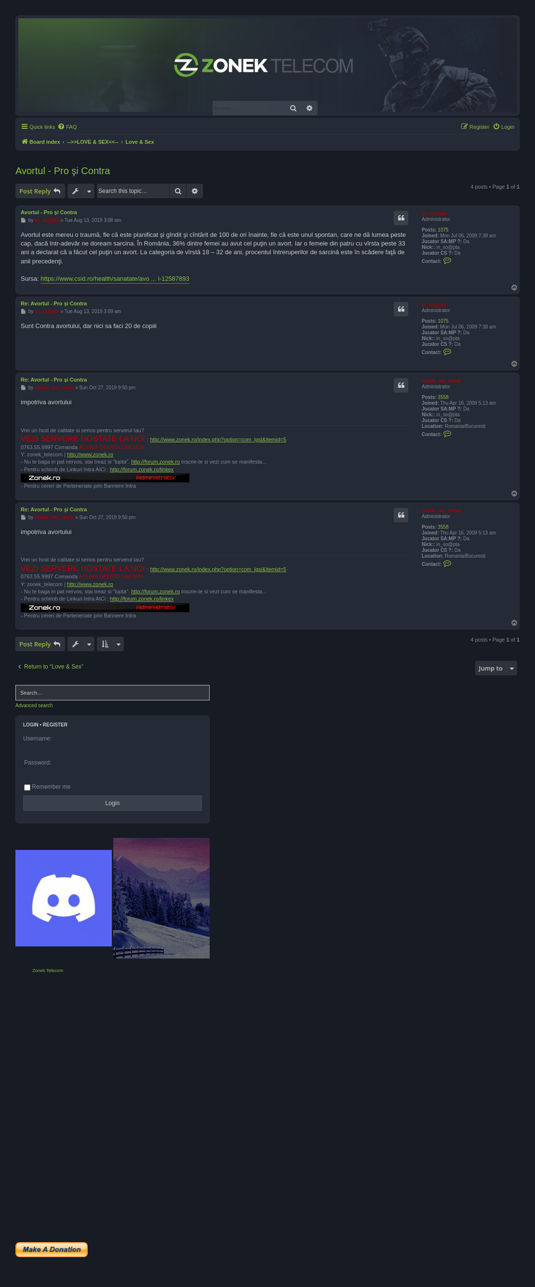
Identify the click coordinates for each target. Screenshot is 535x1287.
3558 (443, 397)
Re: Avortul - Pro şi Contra (54, 303)
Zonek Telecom (47, 970)
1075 (443, 230)
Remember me (47, 786)
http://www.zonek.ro (90, 454)
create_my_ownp (441, 380)
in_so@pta (434, 213)
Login (31, 724)
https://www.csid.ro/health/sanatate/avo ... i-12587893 (114, 278)
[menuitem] (67, 127)
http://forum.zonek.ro (155, 462)
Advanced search (34, 705)
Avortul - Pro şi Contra (62, 170)
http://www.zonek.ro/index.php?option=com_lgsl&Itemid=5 (218, 439)
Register (55, 724)
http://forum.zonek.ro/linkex (142, 469)
